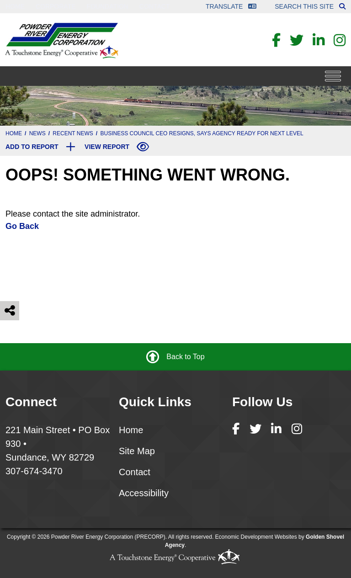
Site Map (137, 451)
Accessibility (144, 493)
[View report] (117, 146)
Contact (154, 6)
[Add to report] (40, 146)
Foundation (107, 6)
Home (15, 6)
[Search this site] (342, 6)
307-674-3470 (34, 471)
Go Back (22, 226)
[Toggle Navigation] (333, 76)
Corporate (56, 6)
